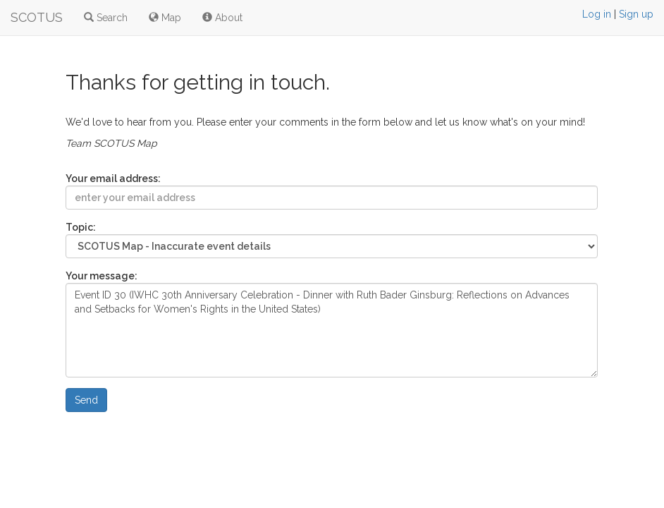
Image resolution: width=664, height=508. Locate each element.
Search (106, 17)
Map (165, 17)
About (222, 17)
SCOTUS (37, 17)
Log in (596, 14)
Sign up (636, 14)
